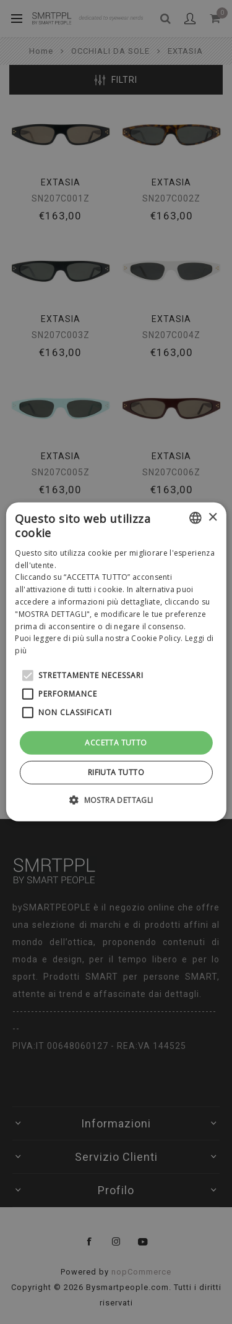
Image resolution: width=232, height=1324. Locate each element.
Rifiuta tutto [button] (116, 772)
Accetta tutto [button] (116, 742)
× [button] (212, 517)
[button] (116, 800)
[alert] (116, 662)
